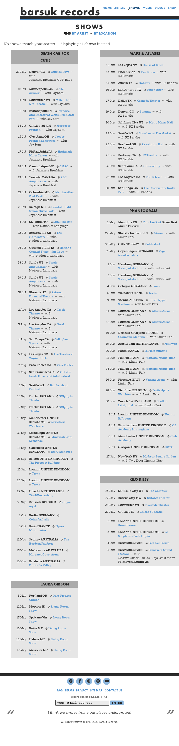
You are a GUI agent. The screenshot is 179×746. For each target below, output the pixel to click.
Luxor (157, 291)
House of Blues (153, 65)
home (106, 8)
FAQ (60, 701)
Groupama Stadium (132, 342)
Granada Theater (149, 105)
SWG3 (170, 457)
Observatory (153, 170)
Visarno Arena (156, 389)
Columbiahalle (40, 529)
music (147, 8)
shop (172, 8)
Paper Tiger (155, 94)
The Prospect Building (45, 472)
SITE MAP (96, 701)
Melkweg (125, 353)
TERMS (69, 701)
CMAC (64, 167)
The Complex (159, 500)
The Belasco (154, 181)
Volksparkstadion (131, 273)
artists (119, 8)
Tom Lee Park (153, 227)
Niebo (153, 298)
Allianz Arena (162, 316)
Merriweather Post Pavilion (49, 197)
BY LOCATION (105, 33)
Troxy (36, 483)
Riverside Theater (158, 514)
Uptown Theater (159, 507)
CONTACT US (113, 701)
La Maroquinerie (157, 360)
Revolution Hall (153, 149)
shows (134, 8)
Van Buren (148, 72)
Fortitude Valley (40, 576)
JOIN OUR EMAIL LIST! (90, 708)
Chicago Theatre (152, 521)
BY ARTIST (80, 33)
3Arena (159, 238)
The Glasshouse (62, 461)
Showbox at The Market (156, 138)
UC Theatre (150, 159)
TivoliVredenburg (42, 505)
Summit (146, 116)
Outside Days (60, 72)
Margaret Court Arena (45, 565)
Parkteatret (153, 249)
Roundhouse (127, 535)
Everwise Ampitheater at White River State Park (50, 115)
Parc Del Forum (160, 553)
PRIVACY (82, 701)
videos (159, 8)
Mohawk (145, 83)
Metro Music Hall (161, 126)
